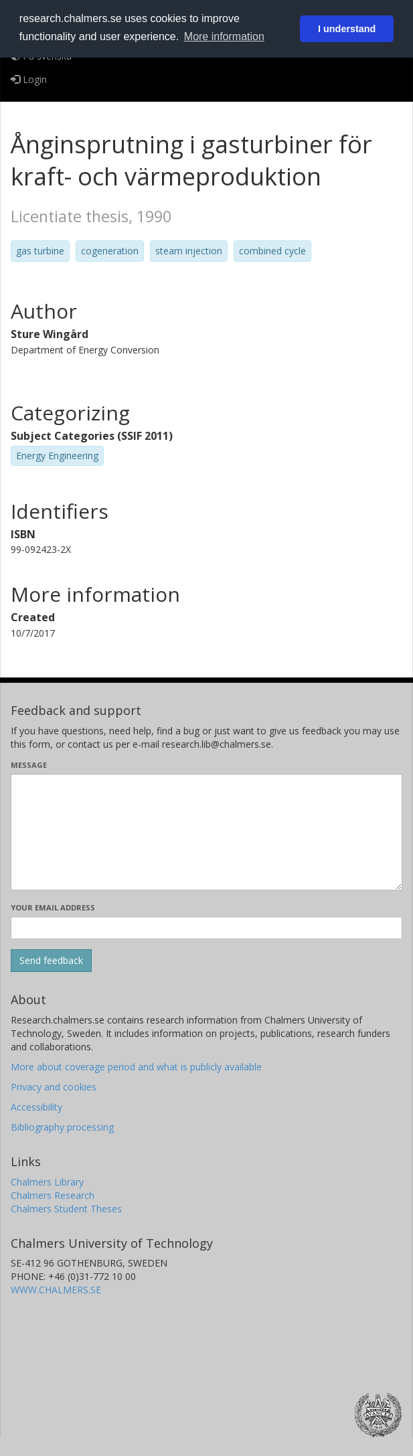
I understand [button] (347, 28)
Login (29, 79)
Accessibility (36, 1107)
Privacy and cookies (53, 1086)
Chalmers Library (47, 1182)
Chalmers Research (52, 1195)
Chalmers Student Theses (66, 1208)
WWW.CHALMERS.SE (56, 1289)
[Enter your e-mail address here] (206, 927)
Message (29, 765)
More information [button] (224, 36)
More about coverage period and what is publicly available (136, 1066)
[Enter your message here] (206, 832)
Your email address (53, 907)
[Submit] (51, 960)
